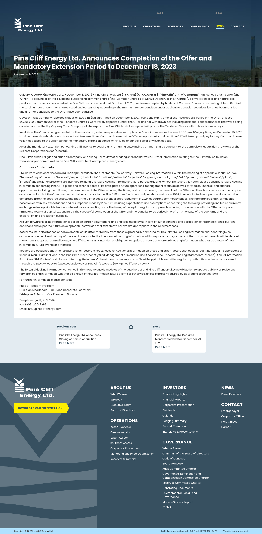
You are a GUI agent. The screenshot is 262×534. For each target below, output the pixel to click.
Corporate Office (232, 416)
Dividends (168, 410)
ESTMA (166, 507)
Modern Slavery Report (177, 502)
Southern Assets (121, 443)
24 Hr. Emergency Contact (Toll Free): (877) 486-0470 (189, 531)
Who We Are (118, 394)
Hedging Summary (174, 421)
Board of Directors (122, 410)
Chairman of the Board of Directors (185, 453)
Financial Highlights (174, 394)
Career (226, 427)
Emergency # (230, 411)
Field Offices (229, 422)
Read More (66, 343)
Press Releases (231, 394)
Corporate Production (125, 448)
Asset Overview (120, 427)
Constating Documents (177, 488)
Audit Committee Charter (179, 469)
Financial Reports (173, 400)
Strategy (116, 400)
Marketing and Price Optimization (132, 454)
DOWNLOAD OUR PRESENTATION (40, 408)
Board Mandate (172, 463)
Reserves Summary (123, 459)
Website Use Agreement (235, 531)
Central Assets (120, 432)
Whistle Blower (172, 448)
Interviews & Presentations (180, 432)
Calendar (168, 416)
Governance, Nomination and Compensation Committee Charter (185, 476)
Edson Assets (119, 438)
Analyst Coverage (174, 426)
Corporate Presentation (178, 405)
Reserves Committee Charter (182, 483)
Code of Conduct (173, 458)
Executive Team (120, 405)
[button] (129, 26)
